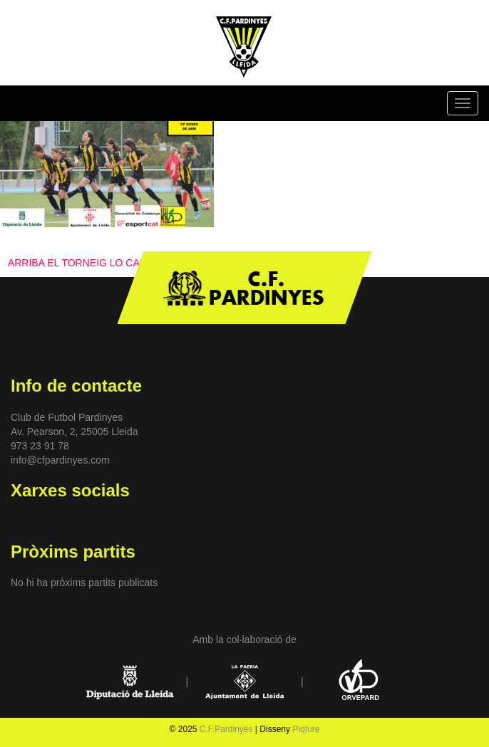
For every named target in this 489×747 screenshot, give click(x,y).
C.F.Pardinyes (226, 729)
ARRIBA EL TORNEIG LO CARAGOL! (92, 262)
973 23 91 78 (40, 445)
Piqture (305, 729)
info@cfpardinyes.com (60, 460)
